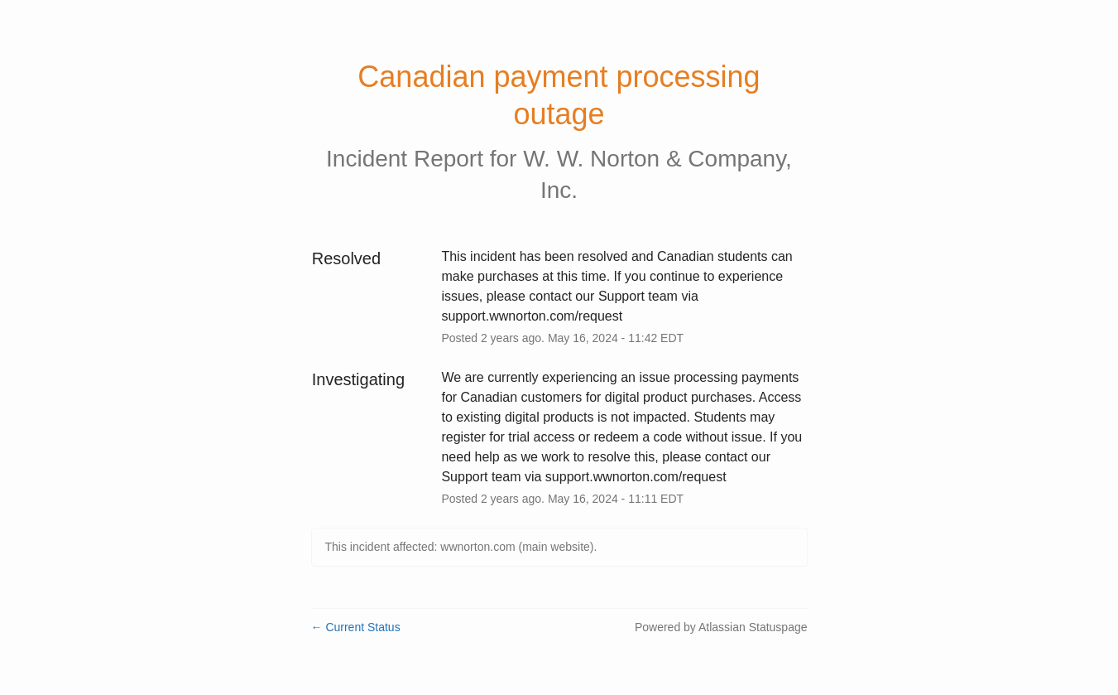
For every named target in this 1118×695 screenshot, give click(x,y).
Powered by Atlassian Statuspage (721, 627)
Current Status (356, 627)
